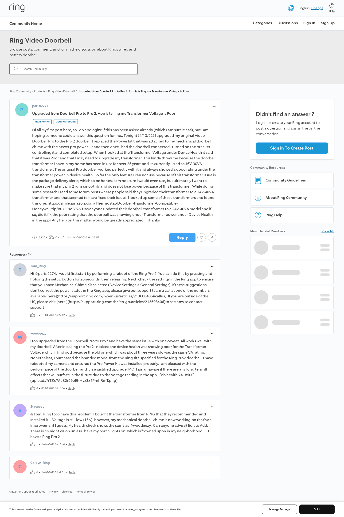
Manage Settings (279, 509)
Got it (317, 509)
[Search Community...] (76, 69)
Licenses (67, 491)
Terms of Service (85, 491)
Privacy (53, 491)
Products (39, 91)
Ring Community (20, 91)
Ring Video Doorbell (61, 91)
